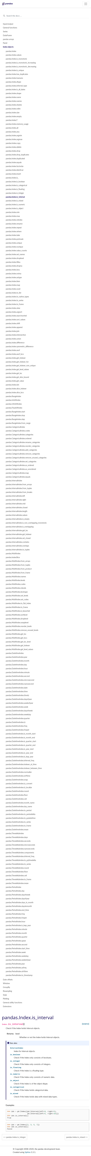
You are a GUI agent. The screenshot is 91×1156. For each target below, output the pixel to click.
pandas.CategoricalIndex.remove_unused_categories (26, 458)
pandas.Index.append (14, 327)
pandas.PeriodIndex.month (16, 933)
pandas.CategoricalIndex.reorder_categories (23, 446)
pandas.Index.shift (13, 323)
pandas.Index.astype (14, 277)
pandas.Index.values (13, 55)
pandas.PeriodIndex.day (15, 891)
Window (6, 983)
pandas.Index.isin (12, 385)
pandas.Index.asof (13, 350)
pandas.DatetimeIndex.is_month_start (21, 734)
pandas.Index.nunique (14, 247)
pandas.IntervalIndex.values (16, 515)
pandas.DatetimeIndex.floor (17, 795)
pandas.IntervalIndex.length (16, 511)
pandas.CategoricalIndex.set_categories (21, 462)
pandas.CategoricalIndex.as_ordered (20, 465)
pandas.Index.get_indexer (16, 358)
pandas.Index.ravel (13, 289)
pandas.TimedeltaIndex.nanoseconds (20, 849)
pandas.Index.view (13, 308)
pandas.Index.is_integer (15, 193)
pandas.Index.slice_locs (15, 392)
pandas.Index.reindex (14, 220)
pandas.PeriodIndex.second (16, 945)
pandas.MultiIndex (13, 553)
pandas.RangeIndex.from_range (18, 423)
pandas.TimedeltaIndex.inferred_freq (20, 856)
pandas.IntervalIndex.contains (17, 542)
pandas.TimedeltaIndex (15, 833)
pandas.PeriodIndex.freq (15, 914)
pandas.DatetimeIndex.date (16, 688)
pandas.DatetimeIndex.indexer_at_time (21, 764)
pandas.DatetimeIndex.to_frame (18, 826)
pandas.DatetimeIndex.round (17, 791)
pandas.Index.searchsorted (16, 316)
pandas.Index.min (13, 212)
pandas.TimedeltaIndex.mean (17, 883)
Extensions (7, 1006)
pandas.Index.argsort (14, 312)
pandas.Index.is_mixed (14, 201)
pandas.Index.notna (13, 274)
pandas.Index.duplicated (15, 159)
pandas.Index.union (13, 339)
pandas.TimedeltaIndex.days (17, 837)
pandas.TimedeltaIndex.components (20, 853)
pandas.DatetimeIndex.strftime (18, 776)
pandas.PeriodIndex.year (15, 964)
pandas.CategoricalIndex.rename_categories (23, 442)
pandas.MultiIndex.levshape (17, 592)
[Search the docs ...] (45, 16)
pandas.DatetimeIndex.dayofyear (19, 699)
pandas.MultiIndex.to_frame (17, 607)
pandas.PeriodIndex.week (16, 952)
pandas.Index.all (12, 128)
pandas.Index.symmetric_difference (19, 346)
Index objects (8, 47)
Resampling (7, 991)
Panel (5, 43)
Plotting (6, 999)
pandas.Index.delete (13, 147)
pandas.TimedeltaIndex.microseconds (20, 845)
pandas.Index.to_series (14, 300)
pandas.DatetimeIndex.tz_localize (19, 787)
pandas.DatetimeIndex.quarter (18, 718)
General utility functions (12, 1003)
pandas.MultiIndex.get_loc (16, 634)
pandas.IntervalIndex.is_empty (17, 519)
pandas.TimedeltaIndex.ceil (16, 876)
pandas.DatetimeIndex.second (18, 676)
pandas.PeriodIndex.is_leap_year (18, 925)
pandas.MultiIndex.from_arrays (18, 561)
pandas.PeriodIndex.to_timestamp (19, 975)
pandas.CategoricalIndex (15, 427)
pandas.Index (11, 51)
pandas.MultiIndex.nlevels (16, 588)
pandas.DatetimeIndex (15, 653)
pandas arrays (8, 39)
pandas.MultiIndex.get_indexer (18, 645)
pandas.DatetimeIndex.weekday (18, 715)
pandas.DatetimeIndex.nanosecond (20, 684)
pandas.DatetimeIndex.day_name (19, 806)
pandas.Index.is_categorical (16, 185)
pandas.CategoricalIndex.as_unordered (21, 469)
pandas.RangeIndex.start (15, 412)
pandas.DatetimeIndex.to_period (18, 810)
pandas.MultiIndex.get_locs (16, 638)
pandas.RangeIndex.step (15, 419)
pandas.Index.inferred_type (16, 86)
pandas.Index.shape (13, 93)
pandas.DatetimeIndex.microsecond (20, 680)
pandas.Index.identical (14, 170)
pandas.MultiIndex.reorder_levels (19, 626)
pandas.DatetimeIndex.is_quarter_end (20, 745)
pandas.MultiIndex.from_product (19, 569)
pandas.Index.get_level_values (17, 369)
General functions (10, 28)
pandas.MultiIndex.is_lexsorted (18, 611)
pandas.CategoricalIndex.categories (19, 435)
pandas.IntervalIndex (14, 481)
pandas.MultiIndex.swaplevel (17, 623)
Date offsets (8, 980)
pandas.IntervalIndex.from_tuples (19, 488)
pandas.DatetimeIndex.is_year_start (20, 749)
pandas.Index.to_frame (15, 304)
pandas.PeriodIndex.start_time (18, 948)
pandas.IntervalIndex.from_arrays (19, 484)
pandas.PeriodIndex (13, 887)
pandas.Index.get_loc (14, 373)
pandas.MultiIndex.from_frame (18, 573)
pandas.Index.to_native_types (17, 297)
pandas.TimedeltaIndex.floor (17, 872)
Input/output (8, 24)
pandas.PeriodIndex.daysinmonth (19, 906)
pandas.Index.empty (14, 116)
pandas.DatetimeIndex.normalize (19, 772)
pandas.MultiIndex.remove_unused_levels (22, 630)
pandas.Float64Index (14, 408)
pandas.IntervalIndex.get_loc (17, 530)
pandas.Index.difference (15, 343)
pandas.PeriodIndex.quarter (16, 937)
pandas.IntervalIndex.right (16, 500)
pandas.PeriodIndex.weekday (17, 956)
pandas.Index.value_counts (16, 251)
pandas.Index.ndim (13, 109)
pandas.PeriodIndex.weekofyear (18, 960)
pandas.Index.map (13, 285)
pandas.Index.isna (13, 270)
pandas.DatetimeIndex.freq (16, 726)
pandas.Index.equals (14, 162)
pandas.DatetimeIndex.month (17, 661)
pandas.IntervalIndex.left (15, 496)
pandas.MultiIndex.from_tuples (18, 565)
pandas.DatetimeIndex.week (17, 707)
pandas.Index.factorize (14, 166)
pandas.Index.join (12, 331)
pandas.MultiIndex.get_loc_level (18, 642)
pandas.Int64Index (13, 400)
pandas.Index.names (14, 101)
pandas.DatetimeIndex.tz (15, 722)
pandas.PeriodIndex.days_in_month (19, 902)
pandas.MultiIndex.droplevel (17, 619)
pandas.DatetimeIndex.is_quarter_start (21, 741)
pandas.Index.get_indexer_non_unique (21, 366)
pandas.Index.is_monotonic (16, 59)
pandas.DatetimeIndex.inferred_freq (20, 761)
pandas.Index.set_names (15, 254)
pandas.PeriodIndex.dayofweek (18, 895)
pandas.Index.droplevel (15, 258)
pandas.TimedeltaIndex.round (17, 868)
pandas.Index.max (13, 216)
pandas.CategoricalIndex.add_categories (21, 450)
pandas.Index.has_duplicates (17, 74)
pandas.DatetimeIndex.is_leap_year (19, 757)
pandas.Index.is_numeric (15, 205)
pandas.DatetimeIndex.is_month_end (20, 738)
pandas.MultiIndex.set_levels (17, 596)
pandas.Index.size (12, 113)
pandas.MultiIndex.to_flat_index (18, 603)
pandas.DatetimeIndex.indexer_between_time (24, 768)
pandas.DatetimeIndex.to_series (18, 822)
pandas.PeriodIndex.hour (15, 922)
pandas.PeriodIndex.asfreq (16, 968)
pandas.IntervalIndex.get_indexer (18, 534)
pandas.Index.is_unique (15, 70)
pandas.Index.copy (13, 143)
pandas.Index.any (12, 132)
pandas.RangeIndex (13, 396)
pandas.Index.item (13, 281)
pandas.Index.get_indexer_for (17, 362)
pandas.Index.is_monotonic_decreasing (21, 67)
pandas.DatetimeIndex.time (17, 691)
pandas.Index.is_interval (15, 197)
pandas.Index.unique (14, 243)
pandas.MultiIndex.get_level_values (19, 649)
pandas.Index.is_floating (15, 189)
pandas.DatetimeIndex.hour (17, 669)
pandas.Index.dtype (13, 82)
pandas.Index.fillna (13, 262)
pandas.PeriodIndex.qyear (16, 941)
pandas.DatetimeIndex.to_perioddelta (20, 814)
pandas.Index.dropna (14, 266)
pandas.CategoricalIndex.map (17, 473)
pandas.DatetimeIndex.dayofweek (19, 711)
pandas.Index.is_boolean (15, 182)
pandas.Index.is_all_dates (15, 89)
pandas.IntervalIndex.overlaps (17, 546)
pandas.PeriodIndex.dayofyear (17, 899)
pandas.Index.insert (13, 174)
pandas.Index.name (13, 97)
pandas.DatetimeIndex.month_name (20, 803)
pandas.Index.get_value (15, 381)
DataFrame (7, 35)
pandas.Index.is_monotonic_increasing (21, 63)
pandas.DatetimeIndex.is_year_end (19, 753)
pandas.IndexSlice (13, 557)
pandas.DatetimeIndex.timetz (17, 695)
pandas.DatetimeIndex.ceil (16, 799)
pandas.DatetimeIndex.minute (18, 672)
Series (5, 32)
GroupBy (6, 987)
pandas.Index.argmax (14, 139)
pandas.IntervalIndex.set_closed (18, 538)
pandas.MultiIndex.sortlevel (16, 615)
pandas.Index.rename (14, 224)
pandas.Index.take (13, 235)
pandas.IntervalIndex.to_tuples (18, 550)
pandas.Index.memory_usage (17, 124)
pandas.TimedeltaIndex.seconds (18, 841)
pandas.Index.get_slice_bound (17, 377)
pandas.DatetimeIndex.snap (17, 780)
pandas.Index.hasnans (14, 78)
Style (5, 995)
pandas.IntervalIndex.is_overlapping (19, 527)
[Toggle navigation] (85, 3)
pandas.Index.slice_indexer (16, 389)
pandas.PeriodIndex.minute (16, 929)
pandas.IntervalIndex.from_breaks (19, 492)
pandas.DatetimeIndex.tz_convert (19, 784)
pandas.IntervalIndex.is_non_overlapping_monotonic (26, 523)
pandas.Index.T (11, 120)
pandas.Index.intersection (16, 335)
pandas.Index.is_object (14, 208)
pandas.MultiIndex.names (16, 577)
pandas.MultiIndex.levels (15, 580)
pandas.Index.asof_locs (15, 354)
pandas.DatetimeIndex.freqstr (17, 730)
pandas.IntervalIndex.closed (16, 508)
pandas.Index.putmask (14, 239)
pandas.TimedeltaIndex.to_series (18, 864)
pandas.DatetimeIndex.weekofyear (19, 703)
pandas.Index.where (13, 231)
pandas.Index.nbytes (14, 105)
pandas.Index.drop (13, 151)
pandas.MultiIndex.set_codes (17, 599)
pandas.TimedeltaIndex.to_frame (18, 879)
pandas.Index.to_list (13, 293)
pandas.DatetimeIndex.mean (17, 830)
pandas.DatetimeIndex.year (16, 657)
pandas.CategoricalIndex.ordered (18, 438)
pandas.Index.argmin (14, 135)
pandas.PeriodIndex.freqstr (16, 918)
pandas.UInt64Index (14, 404)
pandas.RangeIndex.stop (15, 415)
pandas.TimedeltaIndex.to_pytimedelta (21, 860)
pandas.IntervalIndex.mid (15, 504)
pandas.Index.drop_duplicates (17, 155)
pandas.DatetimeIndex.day (16, 665)
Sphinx (27, 1152)
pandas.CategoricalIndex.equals (18, 477)
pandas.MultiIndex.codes (15, 584)
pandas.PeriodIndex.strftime (17, 971)
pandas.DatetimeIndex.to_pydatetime (20, 818)
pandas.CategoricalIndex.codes (18, 431)
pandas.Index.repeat (14, 228)
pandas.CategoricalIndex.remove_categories (23, 454)
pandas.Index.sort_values (15, 320)
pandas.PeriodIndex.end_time (17, 910)
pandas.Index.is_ (12, 178)
